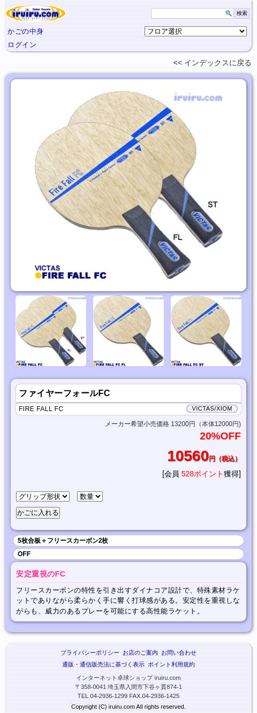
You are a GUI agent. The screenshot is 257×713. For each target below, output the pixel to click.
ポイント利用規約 (171, 664)
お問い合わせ (178, 652)
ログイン (21, 45)
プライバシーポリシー (90, 652)
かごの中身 (25, 31)
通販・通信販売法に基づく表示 (103, 664)
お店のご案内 (140, 652)
